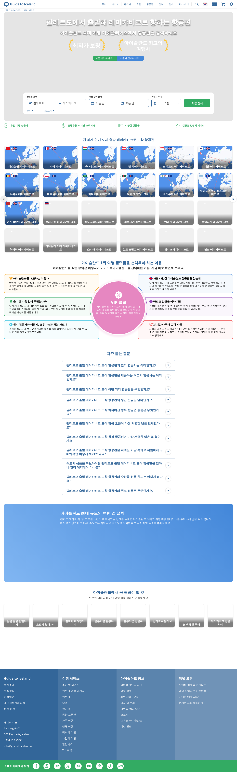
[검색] (197, 4)
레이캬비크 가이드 (131, 696)
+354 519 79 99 (13, 740)
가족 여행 (67, 720)
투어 (104, 4)
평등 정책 (9, 708)
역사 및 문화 (127, 702)
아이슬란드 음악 (130, 708)
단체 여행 (67, 726)
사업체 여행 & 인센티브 (192, 685)
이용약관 (9, 696)
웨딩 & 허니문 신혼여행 (192, 690)
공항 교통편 (69, 714)
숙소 (64, 702)
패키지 (115, 4)
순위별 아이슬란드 (131, 720)
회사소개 (9, 685)
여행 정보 (126, 690)
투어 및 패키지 (70, 685)
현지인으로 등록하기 (191, 702)
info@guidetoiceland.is (18, 746)
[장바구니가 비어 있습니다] (223, 4)
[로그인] (231, 4)
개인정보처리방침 (14, 702)
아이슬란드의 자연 (131, 685)
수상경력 (9, 690)
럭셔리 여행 (69, 732)
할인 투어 (67, 744)
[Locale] (205, 4)
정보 (161, 4)
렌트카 (66, 696)
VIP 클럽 (67, 750)
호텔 (138, 4)
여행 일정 (126, 726)
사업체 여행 (69, 738)
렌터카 (127, 4)
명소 (171, 4)
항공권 (149, 4)
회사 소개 (184, 4)
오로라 (124, 714)
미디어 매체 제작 (188, 696)
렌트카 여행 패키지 (73, 690)
